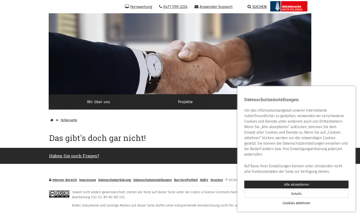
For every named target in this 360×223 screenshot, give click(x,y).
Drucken (217, 180)
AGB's (204, 180)
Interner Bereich (63, 180)
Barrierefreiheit (186, 180)
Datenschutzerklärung (114, 180)
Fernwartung (138, 6)
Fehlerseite (69, 120)
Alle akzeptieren (296, 184)
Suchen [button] (257, 6)
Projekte (185, 101)
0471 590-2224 (173, 6)
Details (296, 194)
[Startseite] (51, 120)
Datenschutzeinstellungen (152, 180)
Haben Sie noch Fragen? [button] (74, 156)
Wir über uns (98, 101)
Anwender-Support (213, 6)
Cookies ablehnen (296, 203)
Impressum (87, 180)
